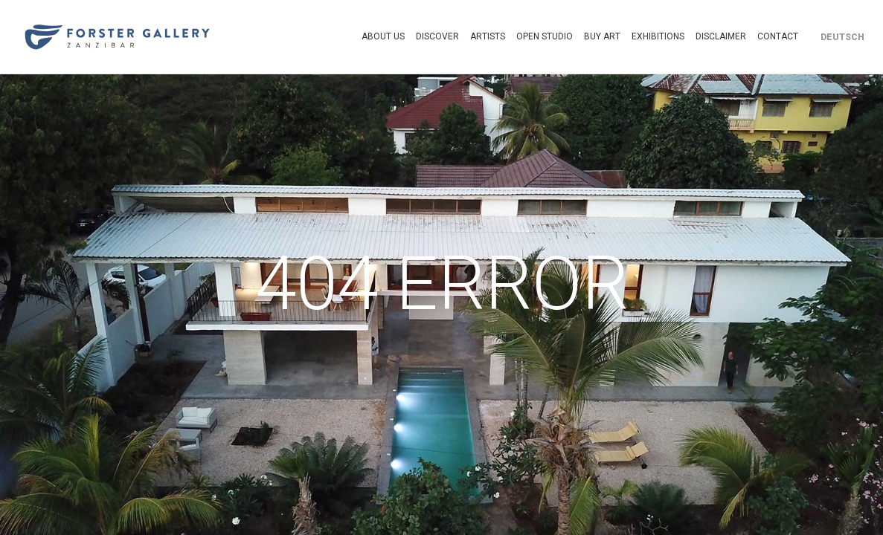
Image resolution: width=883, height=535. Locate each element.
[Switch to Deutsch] (842, 37)
